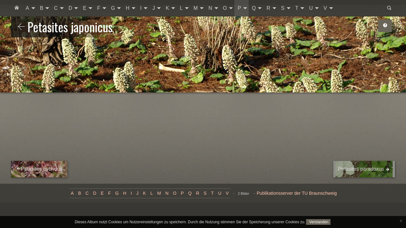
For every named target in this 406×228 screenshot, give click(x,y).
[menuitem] (17, 8)
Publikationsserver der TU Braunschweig (297, 193)
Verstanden (318, 222)
